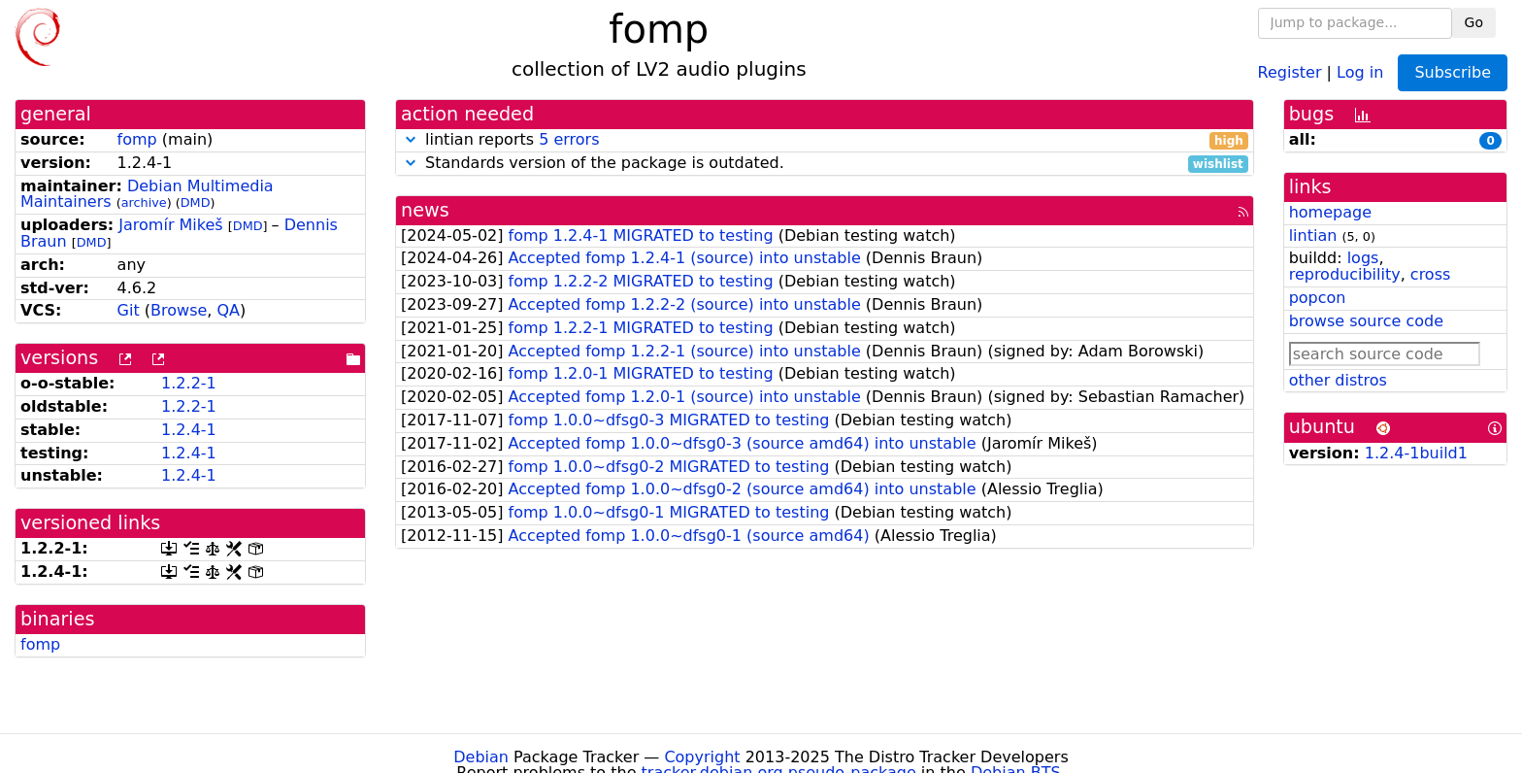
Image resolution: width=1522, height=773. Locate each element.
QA (228, 310)
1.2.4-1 (188, 429)
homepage (1330, 212)
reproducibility (1345, 274)
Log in (1360, 71)
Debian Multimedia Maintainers (147, 194)
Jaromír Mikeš (170, 225)
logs (1363, 258)
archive (144, 202)
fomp (137, 139)
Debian (481, 757)
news (425, 210)
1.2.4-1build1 (1416, 453)
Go (1474, 22)
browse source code (1366, 321)
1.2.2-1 (188, 383)
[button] (410, 139)
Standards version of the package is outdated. (824, 163)
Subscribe (1452, 72)
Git (128, 310)
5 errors (569, 139)
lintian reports (824, 140)
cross (1430, 274)
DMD (196, 202)
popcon (1317, 297)
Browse (178, 310)
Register (1290, 71)
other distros (1338, 380)
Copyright (702, 757)
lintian (1313, 235)
